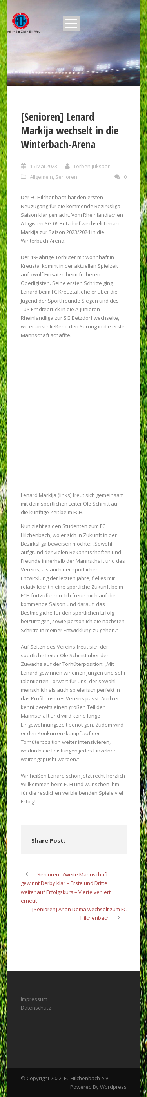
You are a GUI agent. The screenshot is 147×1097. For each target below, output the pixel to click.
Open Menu (71, 23)
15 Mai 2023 (43, 166)
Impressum (34, 999)
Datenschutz (36, 1007)
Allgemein (41, 176)
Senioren (66, 176)
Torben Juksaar (91, 166)
